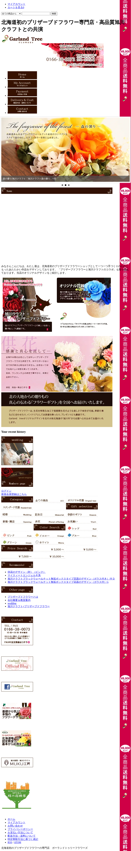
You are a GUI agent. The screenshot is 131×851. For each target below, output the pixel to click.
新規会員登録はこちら (14, 494)
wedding (12, 603)
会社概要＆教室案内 (19, 600)
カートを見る (16, 7)
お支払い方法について (20, 832)
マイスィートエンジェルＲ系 (24, 575)
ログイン (6, 491)
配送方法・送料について (22, 835)
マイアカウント (16, 4)
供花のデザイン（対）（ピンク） (27, 572)
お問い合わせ (15, 825)
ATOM (17, 842)
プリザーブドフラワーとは (23, 596)
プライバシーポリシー (20, 829)
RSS (10, 842)
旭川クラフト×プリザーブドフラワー (29, 606)
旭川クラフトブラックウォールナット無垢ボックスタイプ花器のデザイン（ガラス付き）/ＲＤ (61, 578)
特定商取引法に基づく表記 (23, 839)
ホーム (11, 819)
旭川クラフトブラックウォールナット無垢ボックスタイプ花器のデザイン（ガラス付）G (58, 582)
